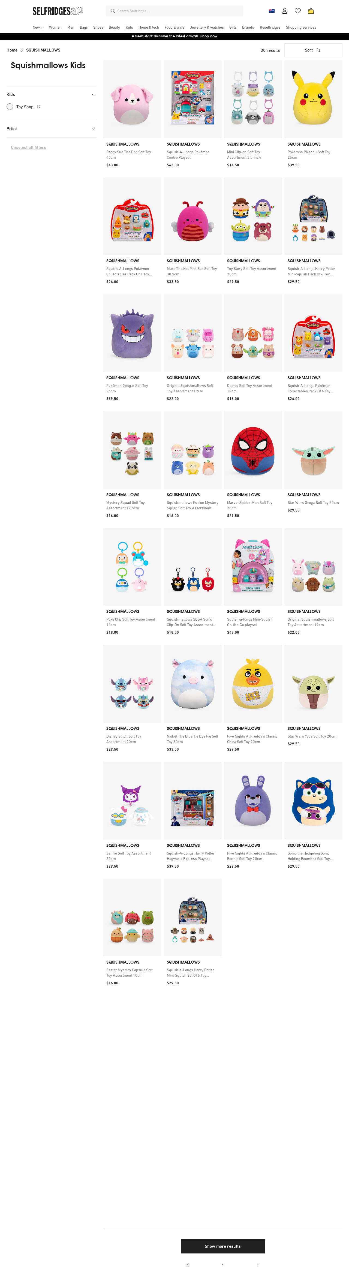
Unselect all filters (28, 147)
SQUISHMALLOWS (43, 50)
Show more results (223, 1246)
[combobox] (178, 11)
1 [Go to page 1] (223, 1265)
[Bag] (310, 10)
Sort (313, 50)
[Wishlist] (297, 10)
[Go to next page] (258, 1265)
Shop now (208, 36)
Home (12, 50)
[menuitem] (38, 27)
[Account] (284, 10)
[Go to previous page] (187, 1265)
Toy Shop (24, 106)
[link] (132, 154)
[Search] (113, 10)
